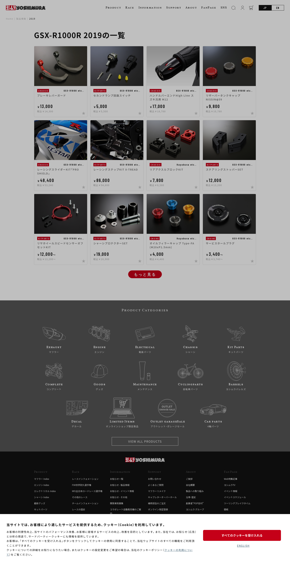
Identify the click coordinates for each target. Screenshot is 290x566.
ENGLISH (243, 546)
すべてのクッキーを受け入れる (243, 535)
